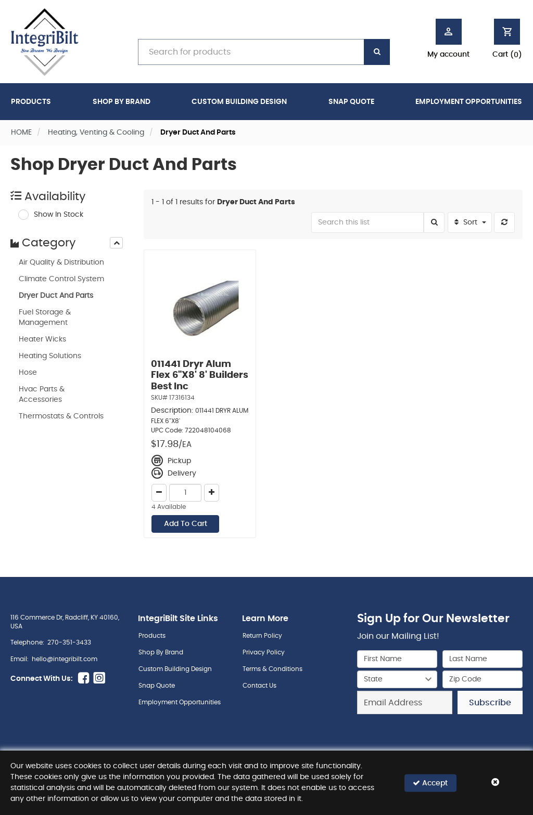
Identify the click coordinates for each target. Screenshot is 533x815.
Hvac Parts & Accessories (42, 394)
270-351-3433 (69, 642)
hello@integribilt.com (64, 659)
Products (31, 102)
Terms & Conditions (272, 669)
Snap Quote (351, 102)
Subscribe (490, 703)
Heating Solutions (50, 356)
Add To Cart (185, 524)
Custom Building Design (239, 102)
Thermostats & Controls (61, 416)
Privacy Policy (264, 652)
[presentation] (116, 242)
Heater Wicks (42, 339)
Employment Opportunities (468, 102)
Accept (430, 782)
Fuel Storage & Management (45, 317)
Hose (28, 372)
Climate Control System (61, 279)
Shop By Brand (121, 102)
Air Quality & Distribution (61, 262)
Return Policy (262, 636)
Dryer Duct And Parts (56, 295)
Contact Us (259, 685)
